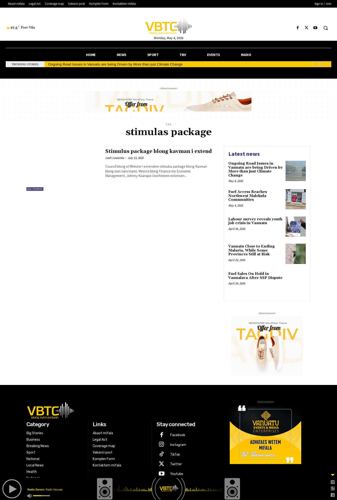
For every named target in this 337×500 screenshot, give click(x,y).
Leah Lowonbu (114, 158)
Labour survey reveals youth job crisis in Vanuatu (255, 221)
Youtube (176, 474)
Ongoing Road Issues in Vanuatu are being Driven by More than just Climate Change (115, 64)
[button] (325, 28)
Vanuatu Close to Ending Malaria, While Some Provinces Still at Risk (251, 250)
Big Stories (34, 189)
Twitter (176, 464)
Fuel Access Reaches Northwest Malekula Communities (247, 196)
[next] (324, 64)
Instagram (178, 445)
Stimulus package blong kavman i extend (158, 151)
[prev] (316, 64)
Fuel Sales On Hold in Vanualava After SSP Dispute (255, 276)
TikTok (175, 455)
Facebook (177, 435)
